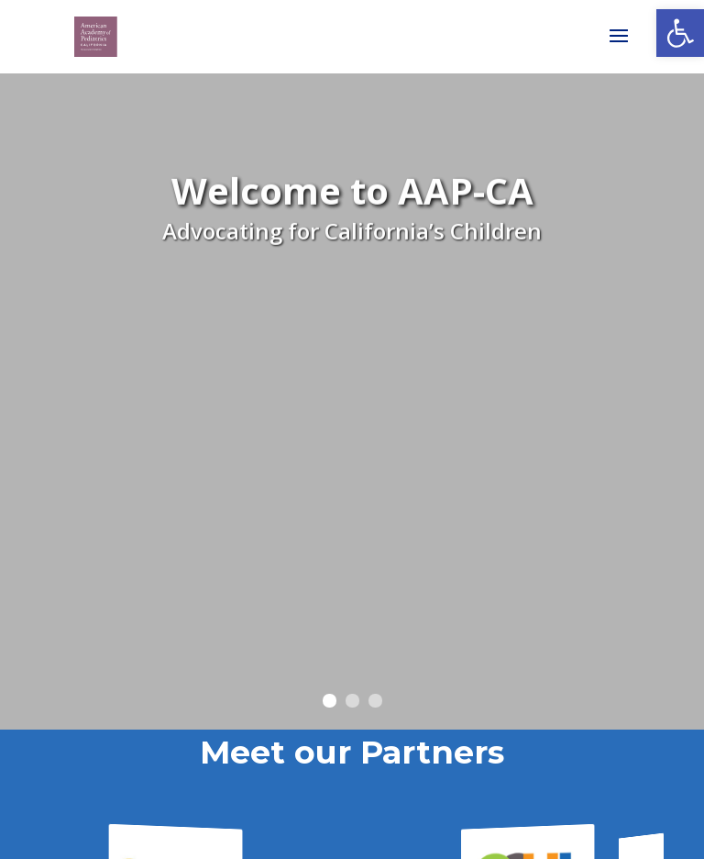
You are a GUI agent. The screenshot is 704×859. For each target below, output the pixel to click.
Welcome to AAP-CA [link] (352, 197)
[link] (680, 33)
